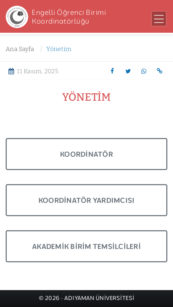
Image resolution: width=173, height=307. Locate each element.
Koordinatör (86, 154)
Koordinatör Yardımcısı (86, 200)
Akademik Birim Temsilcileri (86, 246)
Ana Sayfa (20, 49)
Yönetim (58, 49)
